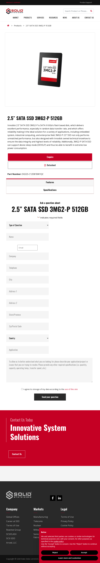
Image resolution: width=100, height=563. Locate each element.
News (65, 17)
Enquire (50, 157)
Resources (53, 17)
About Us (75, 17)
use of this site (71, 389)
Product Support (86, 2)
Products (28, 17)
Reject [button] (55, 553)
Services (40, 17)
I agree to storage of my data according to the (50, 389)
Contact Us (89, 17)
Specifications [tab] (49, 189)
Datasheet (50, 165)
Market (16, 17)
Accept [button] (84, 553)
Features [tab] (50, 182)
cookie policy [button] (58, 541)
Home (8, 25)
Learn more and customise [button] (69, 558)
